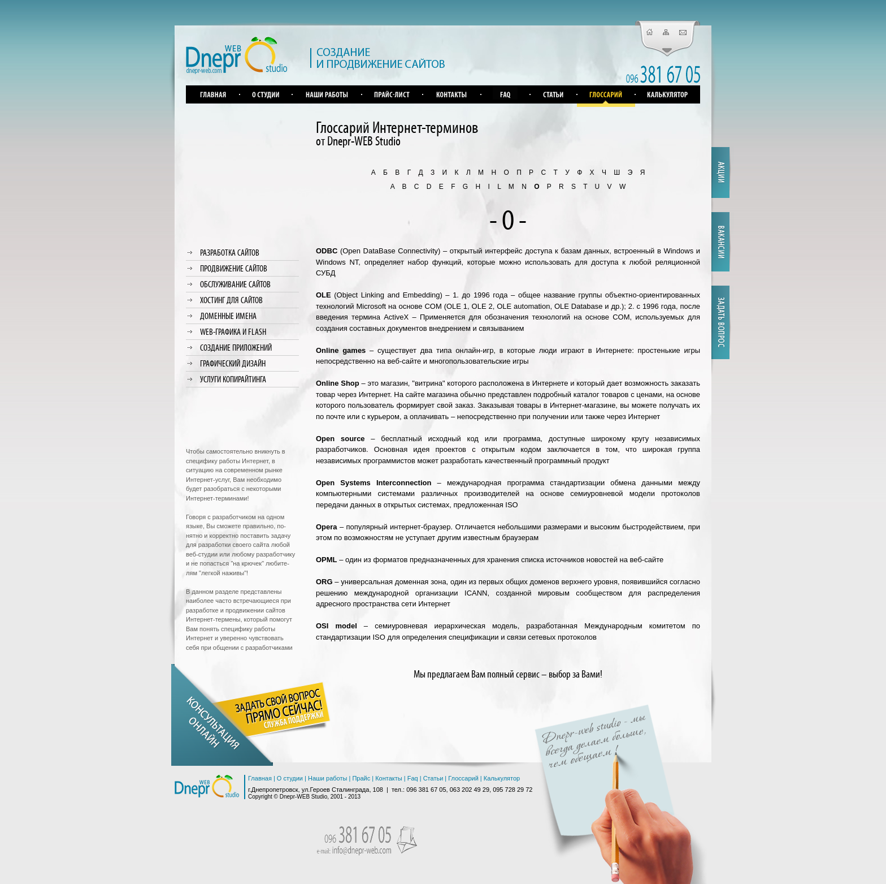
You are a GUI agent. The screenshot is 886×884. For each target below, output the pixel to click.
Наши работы (327, 778)
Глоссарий (463, 778)
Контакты (388, 778)
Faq (412, 778)
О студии (290, 778)
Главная (260, 778)
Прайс (361, 778)
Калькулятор (502, 778)
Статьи (433, 778)
